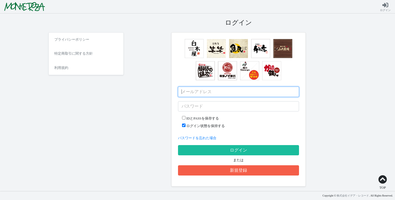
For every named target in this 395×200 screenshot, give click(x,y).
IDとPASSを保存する (200, 118)
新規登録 (238, 170)
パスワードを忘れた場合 (197, 138)
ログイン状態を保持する (203, 126)
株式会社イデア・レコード (353, 195)
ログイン (238, 150)
